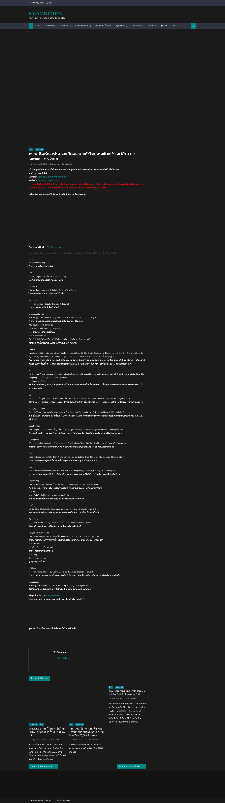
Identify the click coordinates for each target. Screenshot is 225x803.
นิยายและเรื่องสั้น (103, 26)
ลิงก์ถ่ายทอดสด (82, 26)
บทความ (64, 26)
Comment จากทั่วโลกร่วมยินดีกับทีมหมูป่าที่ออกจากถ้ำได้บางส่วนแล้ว (47, 732)
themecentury (65, 800)
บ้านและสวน (137, 26)
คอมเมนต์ (50, 26)
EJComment (54, 164)
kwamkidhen (45, 13)
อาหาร (175, 26)
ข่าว (37, 26)
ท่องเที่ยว (152, 26)
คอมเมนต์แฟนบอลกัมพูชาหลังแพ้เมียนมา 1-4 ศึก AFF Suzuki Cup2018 (45, 766)
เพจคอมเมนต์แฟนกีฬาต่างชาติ (52, 177)
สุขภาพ (164, 26)
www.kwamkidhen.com (49, 180)
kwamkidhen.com (52, 595)
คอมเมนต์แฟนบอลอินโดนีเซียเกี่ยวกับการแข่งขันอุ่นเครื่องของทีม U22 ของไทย (132, 766)
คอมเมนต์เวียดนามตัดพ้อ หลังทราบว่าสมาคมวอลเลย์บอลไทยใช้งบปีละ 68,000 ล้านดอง (86, 732)
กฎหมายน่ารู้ (121, 26)
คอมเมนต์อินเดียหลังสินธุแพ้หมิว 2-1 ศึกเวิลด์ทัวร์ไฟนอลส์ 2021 (126, 693)
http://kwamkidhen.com (62, 658)
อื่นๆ (41, 725)
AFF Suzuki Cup (54, 247)
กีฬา (31, 150)
